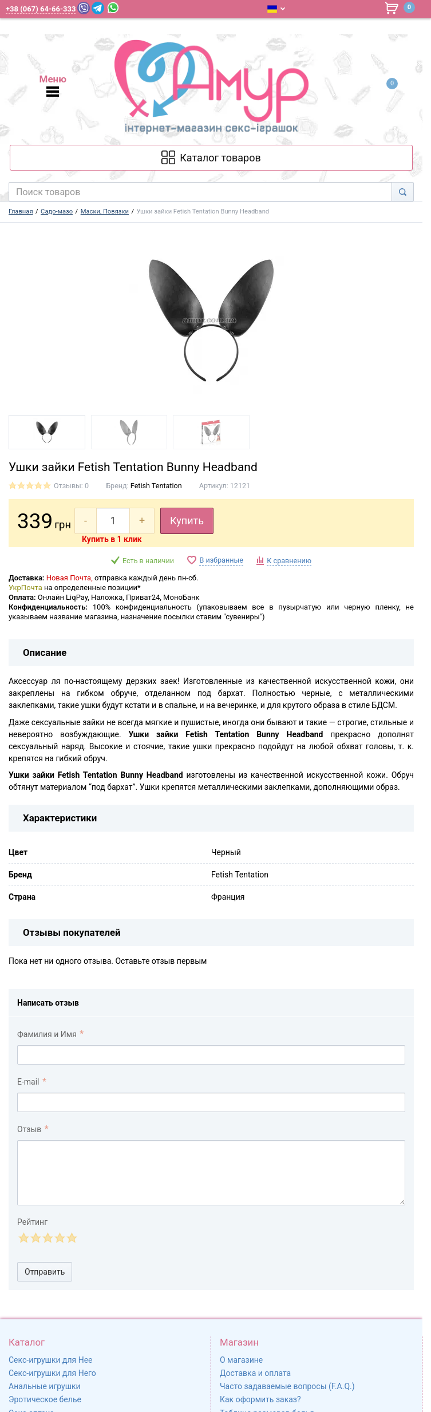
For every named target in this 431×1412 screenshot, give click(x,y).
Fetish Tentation (156, 485)
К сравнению (289, 560)
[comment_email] (211, 1102)
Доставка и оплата (255, 1373)
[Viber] (83, 8)
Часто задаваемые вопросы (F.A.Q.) (287, 1386)
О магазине (241, 1359)
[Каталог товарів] (211, 158)
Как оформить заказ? (260, 1399)
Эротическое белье (45, 1399)
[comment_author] (211, 1055)
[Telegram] (98, 8)
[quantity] (113, 521)
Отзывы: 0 (71, 485)
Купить (187, 521)
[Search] (403, 191)
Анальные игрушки (45, 1386)
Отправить (45, 1271)
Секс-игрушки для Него (52, 1373)
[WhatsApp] (113, 7)
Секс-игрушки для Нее (51, 1359)
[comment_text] (211, 1172)
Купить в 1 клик (112, 539)
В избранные (221, 560)
